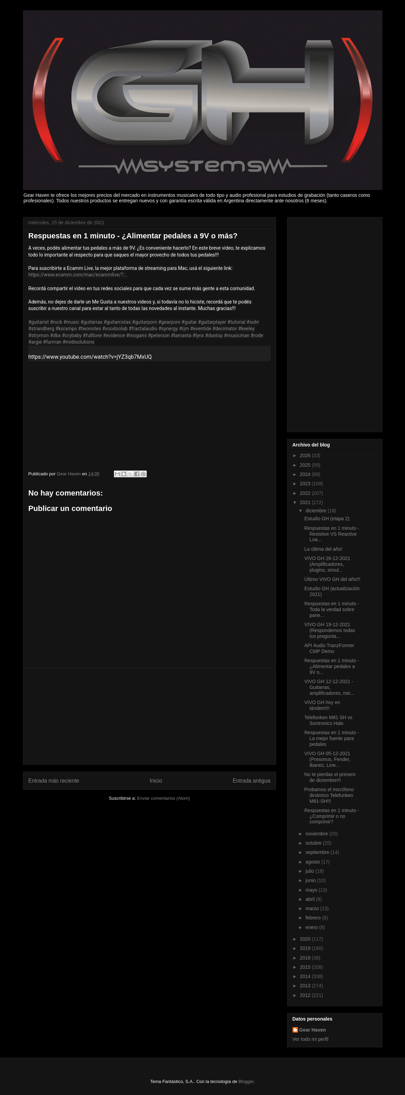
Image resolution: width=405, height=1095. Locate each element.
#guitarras (92, 322)
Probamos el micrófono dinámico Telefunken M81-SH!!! (329, 795)
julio (310, 871)
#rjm (184, 328)
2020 (306, 939)
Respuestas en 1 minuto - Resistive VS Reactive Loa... (331, 534)
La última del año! (323, 549)
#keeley (246, 328)
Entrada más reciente (53, 781)
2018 (306, 958)
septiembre (318, 852)
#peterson (159, 335)
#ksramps (66, 328)
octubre (314, 843)
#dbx (55, 335)
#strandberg (41, 328)
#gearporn (169, 322)
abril (311, 899)
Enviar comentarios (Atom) (163, 798)
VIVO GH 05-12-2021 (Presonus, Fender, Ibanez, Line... (327, 759)
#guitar (189, 322)
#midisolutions (79, 342)
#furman (52, 342)
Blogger (245, 1081)
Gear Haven (312, 1030)
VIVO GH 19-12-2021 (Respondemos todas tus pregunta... (329, 630)
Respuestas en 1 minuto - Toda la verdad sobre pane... (331, 609)
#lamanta (181, 335)
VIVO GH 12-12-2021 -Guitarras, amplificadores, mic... (329, 687)
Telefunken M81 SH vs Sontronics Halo (328, 720)
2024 (306, 474)
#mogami (136, 335)
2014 (306, 976)
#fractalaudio (143, 328)
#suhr (253, 322)
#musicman (236, 335)
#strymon (38, 335)
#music (71, 322)
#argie (35, 342)
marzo (313, 908)
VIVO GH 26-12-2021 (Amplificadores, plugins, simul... (327, 564)
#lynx (198, 335)
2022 (306, 493)
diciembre (317, 510)
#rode (257, 335)
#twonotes (89, 328)
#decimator (224, 328)
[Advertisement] (149, 716)
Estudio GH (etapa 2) (326, 518)
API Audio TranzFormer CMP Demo (329, 648)
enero (312, 927)
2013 (306, 985)
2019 (306, 948)
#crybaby (72, 335)
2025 (306, 465)
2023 (306, 483)
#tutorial (236, 322)
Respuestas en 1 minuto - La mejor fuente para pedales (331, 738)
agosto (313, 862)
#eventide (200, 328)
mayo (312, 890)
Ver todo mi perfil (311, 1039)
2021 (306, 502)
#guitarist (38, 322)
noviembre (317, 833)
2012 (306, 995)
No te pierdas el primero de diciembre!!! (329, 777)
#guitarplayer (212, 322)
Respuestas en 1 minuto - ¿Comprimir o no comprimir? (331, 816)
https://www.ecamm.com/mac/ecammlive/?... (77, 274)
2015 (306, 967)
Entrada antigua (251, 781)
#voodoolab (115, 328)
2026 (306, 455)
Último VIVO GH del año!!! (332, 579)
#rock (56, 322)
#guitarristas (117, 322)
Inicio (156, 781)
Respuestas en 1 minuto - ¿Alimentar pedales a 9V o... (331, 666)
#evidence (114, 335)
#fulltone (92, 335)
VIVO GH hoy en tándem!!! (322, 705)
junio (311, 880)
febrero (314, 917)
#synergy (168, 328)
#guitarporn (144, 322)
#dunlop (214, 335)
